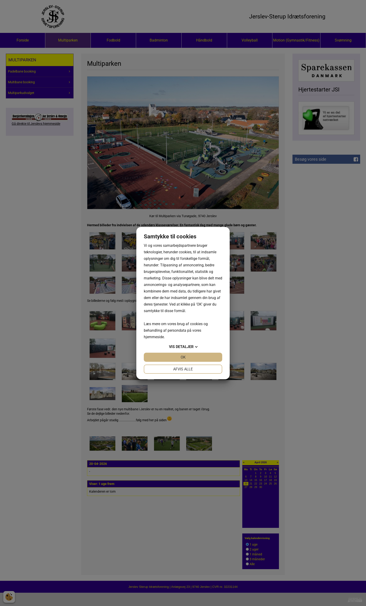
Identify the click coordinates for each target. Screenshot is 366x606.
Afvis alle (183, 369)
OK (183, 357)
